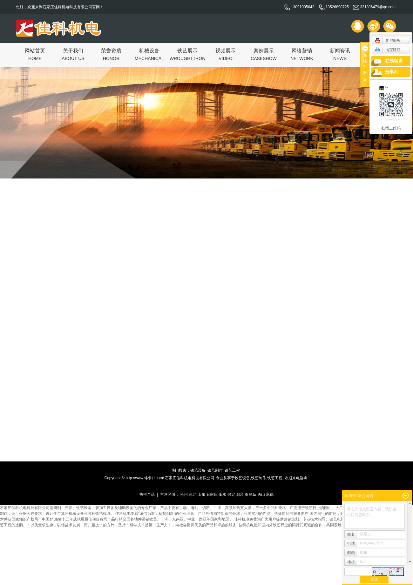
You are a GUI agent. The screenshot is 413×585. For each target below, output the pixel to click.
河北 (192, 494)
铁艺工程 (232, 470)
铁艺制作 (215, 470)
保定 (231, 494)
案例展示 (264, 54)
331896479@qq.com (374, 7)
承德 (270, 494)
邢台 (240, 494)
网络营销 (301, 54)
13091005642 (299, 7)
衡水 (222, 494)
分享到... (393, 72)
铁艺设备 (198, 470)
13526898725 (334, 7)
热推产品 (147, 494)
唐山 (261, 494)
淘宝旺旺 (388, 49)
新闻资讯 (340, 54)
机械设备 (149, 54)
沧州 (184, 494)
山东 (201, 494)
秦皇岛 (250, 494)
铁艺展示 (188, 54)
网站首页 (35, 54)
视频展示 (225, 54)
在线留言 (394, 60)
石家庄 (212, 494)
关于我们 (73, 54)
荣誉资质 (111, 54)
